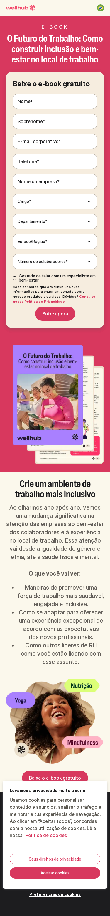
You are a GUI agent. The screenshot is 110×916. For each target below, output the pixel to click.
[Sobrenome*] (55, 121)
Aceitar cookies (55, 872)
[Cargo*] (55, 201)
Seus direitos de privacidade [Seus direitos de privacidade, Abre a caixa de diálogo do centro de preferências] (55, 859)
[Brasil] (100, 7)
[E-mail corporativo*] (55, 141)
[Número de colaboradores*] (55, 261)
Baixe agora (55, 314)
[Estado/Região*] (55, 241)
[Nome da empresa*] (55, 181)
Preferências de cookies (55, 894)
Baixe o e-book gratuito (55, 778)
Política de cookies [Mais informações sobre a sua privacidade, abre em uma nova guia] (46, 835)
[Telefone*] (55, 161)
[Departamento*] (55, 221)
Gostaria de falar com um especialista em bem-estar (57, 278)
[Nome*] (55, 101)
